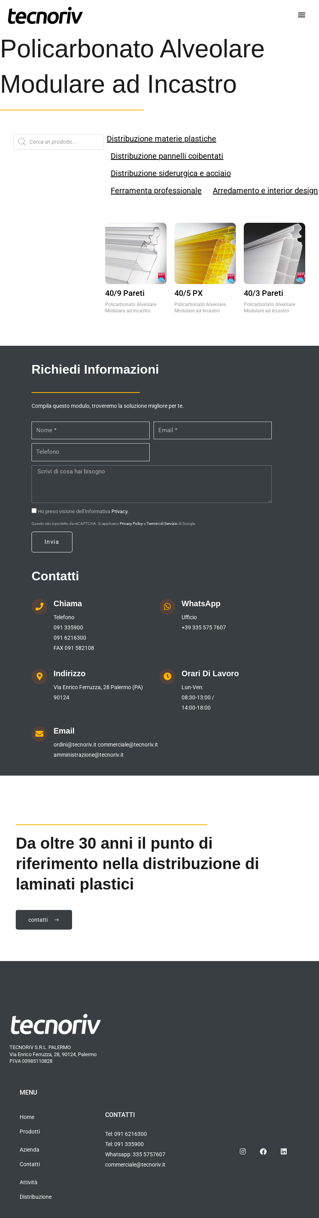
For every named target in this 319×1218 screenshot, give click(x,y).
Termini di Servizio (162, 523)
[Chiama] (39, 607)
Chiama (68, 603)
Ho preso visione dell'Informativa (83, 511)
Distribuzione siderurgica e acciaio (171, 173)
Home (27, 1117)
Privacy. (119, 511)
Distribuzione (36, 1197)
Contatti (30, 1164)
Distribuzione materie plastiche (161, 138)
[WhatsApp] (167, 607)
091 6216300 (70, 638)
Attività (28, 1182)
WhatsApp (201, 603)
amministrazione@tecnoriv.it (89, 755)
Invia (52, 541)
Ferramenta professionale (156, 190)
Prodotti (30, 1131)
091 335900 (68, 627)
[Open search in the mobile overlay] (58, 142)
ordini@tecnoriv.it (75, 744)
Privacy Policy (131, 523)
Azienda (29, 1149)
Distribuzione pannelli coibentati (167, 156)
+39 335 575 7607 (204, 627)
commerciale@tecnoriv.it (128, 744)
